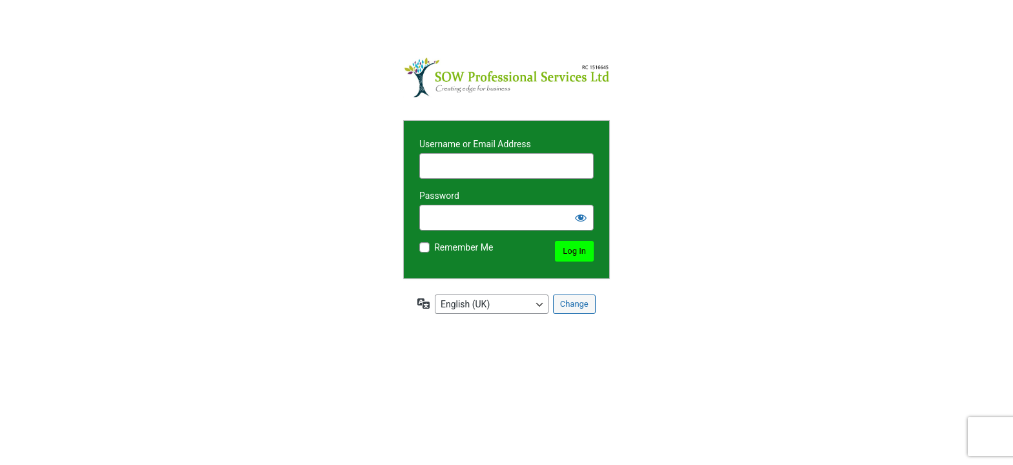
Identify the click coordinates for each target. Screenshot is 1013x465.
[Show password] (581, 218)
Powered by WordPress (506, 77)
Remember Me (463, 247)
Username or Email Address (475, 144)
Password (439, 196)
